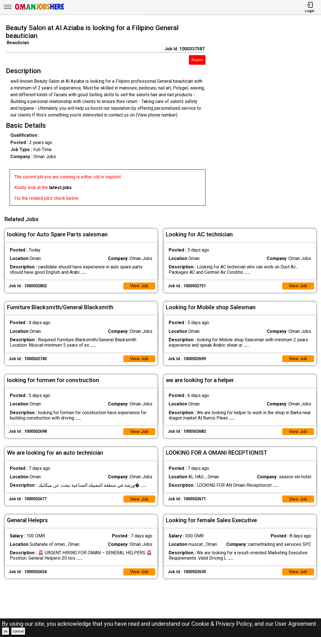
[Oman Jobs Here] (39, 9)
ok (6, 631)
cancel (18, 631)
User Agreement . (297, 623)
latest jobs (60, 187)
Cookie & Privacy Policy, (222, 623)
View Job (139, 285)
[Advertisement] (267, 116)
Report (197, 60)
